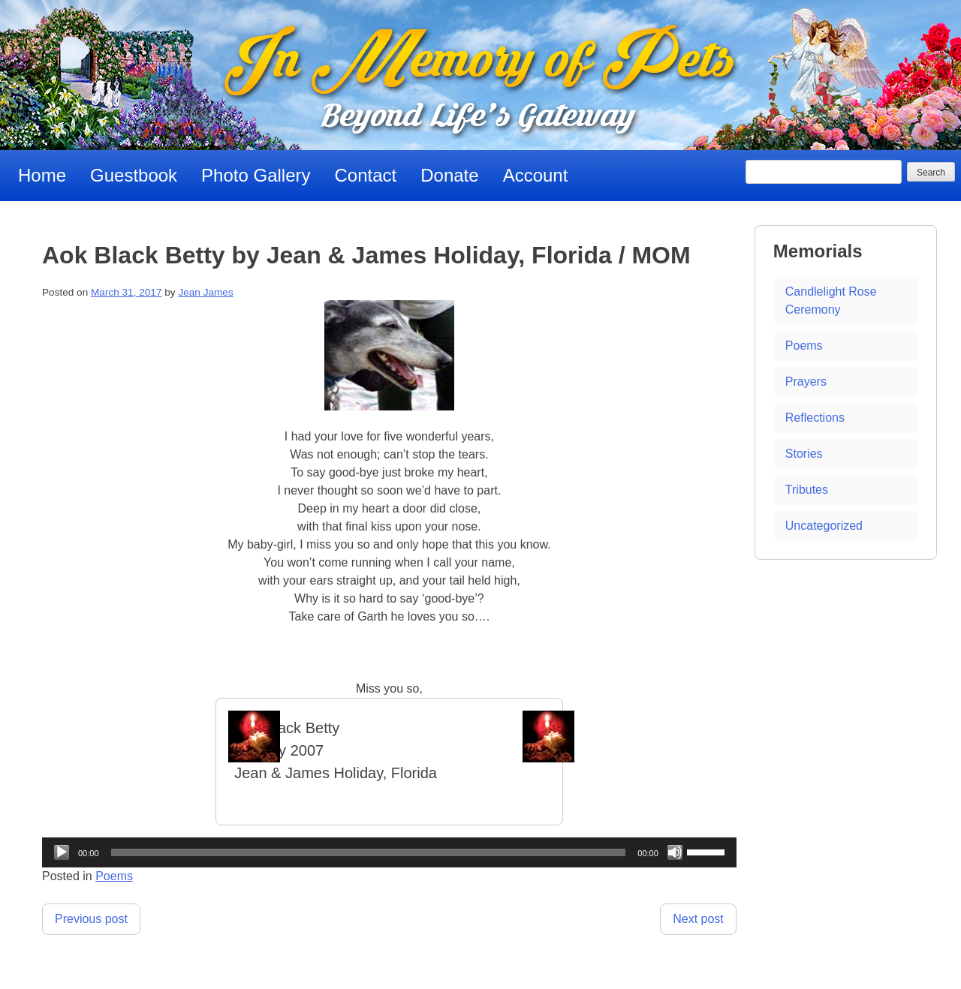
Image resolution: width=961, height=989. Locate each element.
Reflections (815, 417)
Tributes (806, 489)
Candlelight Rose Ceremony (831, 300)
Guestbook (133, 175)
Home (42, 175)
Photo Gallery (255, 175)
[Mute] (674, 852)
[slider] (368, 852)
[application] (389, 852)
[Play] (61, 852)
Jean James (205, 292)
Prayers (806, 381)
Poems (114, 876)
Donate (449, 175)
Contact (366, 175)
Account (535, 175)
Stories (804, 453)
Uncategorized (824, 525)
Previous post (91, 918)
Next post (698, 918)
